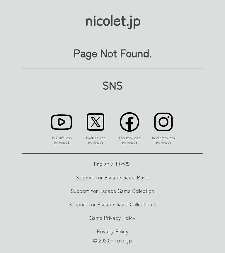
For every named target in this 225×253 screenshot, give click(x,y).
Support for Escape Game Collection (112, 190)
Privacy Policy (112, 231)
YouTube (58, 137)
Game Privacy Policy (112, 217)
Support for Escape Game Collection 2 (112, 204)
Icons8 (64, 142)
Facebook (126, 137)
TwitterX (92, 137)
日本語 (123, 163)
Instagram (160, 137)
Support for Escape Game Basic (112, 177)
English (101, 163)
